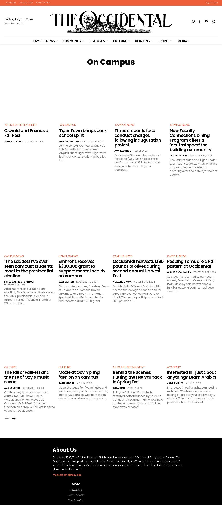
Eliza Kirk (119, 387)
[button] (214, 21)
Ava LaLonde (122, 151)
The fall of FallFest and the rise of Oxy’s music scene (26, 377)
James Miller (175, 383)
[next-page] (13, 418)
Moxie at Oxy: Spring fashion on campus (79, 374)
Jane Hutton (12, 141)
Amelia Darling (69, 141)
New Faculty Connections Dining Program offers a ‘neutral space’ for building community (190, 140)
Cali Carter (66, 281)
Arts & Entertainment (21, 125)
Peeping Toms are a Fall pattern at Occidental (191, 263)
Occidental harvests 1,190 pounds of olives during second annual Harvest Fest (138, 268)
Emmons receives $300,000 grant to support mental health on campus (81, 268)
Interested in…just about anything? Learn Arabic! (191, 374)
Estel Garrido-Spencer (19, 281)
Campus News (125, 125)
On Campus (68, 125)
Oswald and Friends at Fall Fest (27, 133)
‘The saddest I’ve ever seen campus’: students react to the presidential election (28, 268)
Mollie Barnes (179, 155)
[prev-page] (7, 418)
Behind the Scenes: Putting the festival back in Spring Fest (137, 377)
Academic (174, 367)
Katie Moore (66, 383)
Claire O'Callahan (179, 272)
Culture (10, 367)
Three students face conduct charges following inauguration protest (137, 138)
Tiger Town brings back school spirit (83, 133)
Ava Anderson (122, 281)
